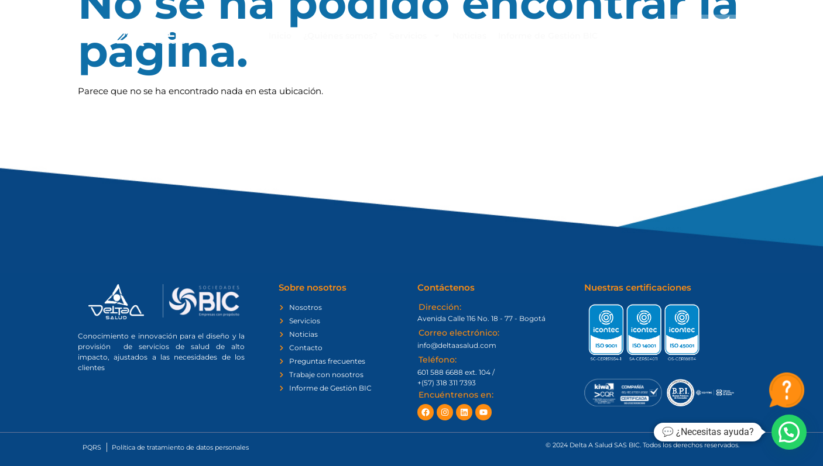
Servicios (415, 36)
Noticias (469, 35)
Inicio (280, 35)
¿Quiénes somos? (340, 35)
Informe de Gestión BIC (548, 35)
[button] (789, 432)
